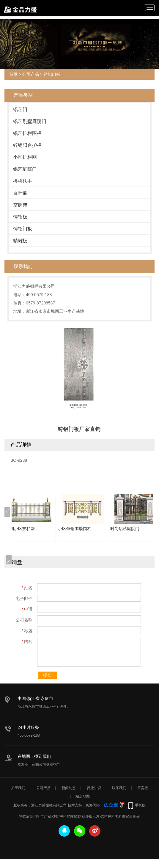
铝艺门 (20, 109)
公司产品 (30, 74)
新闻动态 (69, 788)
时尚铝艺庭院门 (136, 528)
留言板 (142, 788)
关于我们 (18, 788)
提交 (47, 675)
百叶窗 (20, 192)
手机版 (140, 805)
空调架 (20, 204)
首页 (13, 74)
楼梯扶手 (22, 181)
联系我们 (119, 788)
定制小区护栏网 (32, 528)
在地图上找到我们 (34, 756)
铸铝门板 (52, 74)
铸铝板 (20, 216)
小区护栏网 (25, 157)
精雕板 (20, 240)
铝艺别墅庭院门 (29, 121)
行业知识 (94, 788)
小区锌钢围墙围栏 (86, 528)
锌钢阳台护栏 (27, 145)
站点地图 (82, 796)
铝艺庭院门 (25, 169)
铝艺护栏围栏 (27, 133)
